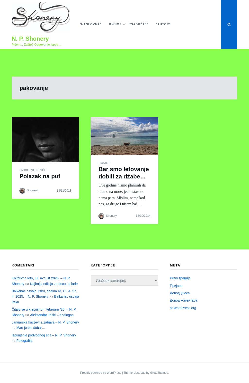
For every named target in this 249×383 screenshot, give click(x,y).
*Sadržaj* (139, 24)
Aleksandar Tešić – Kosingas (51, 315)
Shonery (32, 190)
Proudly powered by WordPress (101, 372)
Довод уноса (180, 293)
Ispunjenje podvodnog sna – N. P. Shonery (44, 335)
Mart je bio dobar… (30, 328)
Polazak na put (39, 176)
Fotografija (24, 341)
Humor (104, 163)
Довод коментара (183, 300)
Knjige (115, 24)
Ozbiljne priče (32, 170)
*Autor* (163, 24)
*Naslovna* (90, 24)
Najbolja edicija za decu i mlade (54, 284)
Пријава (176, 286)
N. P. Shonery (30, 38)
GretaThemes (159, 372)
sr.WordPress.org (183, 308)
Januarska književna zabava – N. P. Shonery (45, 322)
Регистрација (180, 278)
